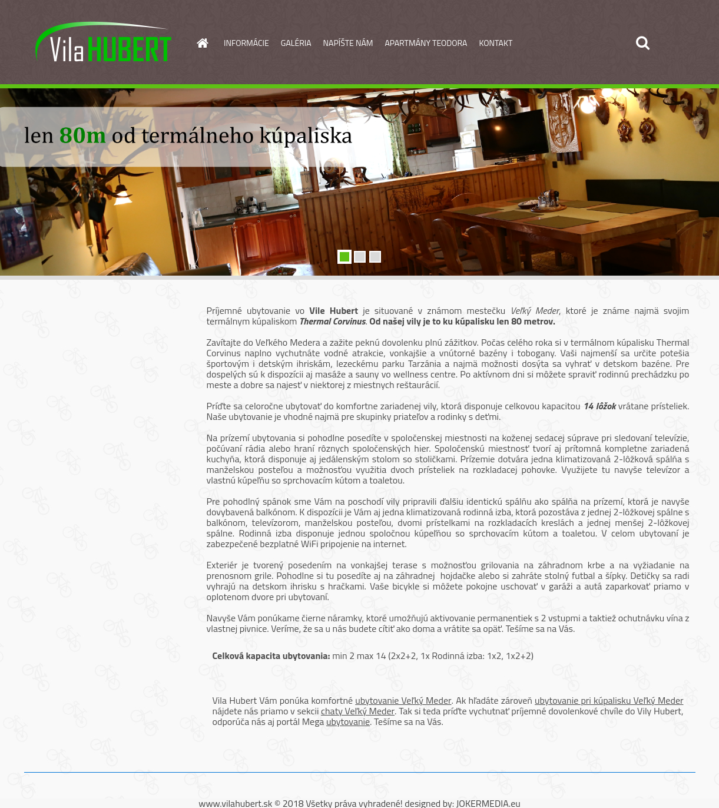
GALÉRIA (296, 43)
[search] (642, 43)
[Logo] (105, 43)
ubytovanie (348, 721)
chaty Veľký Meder (358, 711)
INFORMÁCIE (246, 43)
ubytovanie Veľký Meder (403, 700)
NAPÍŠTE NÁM (348, 43)
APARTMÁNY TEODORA (426, 43)
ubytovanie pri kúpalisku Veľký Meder (609, 700)
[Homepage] (201, 43)
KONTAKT (495, 43)
